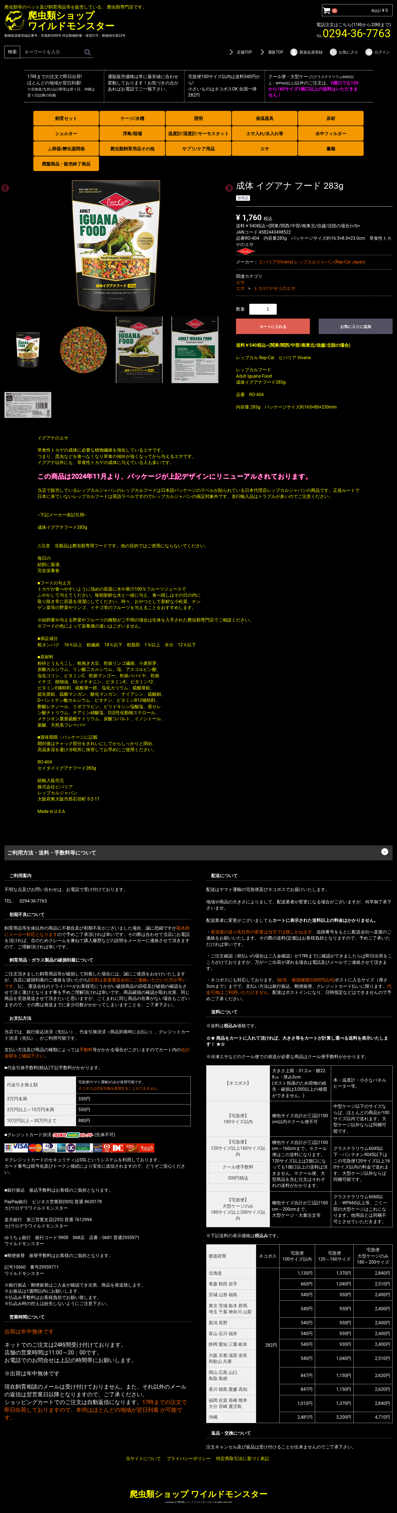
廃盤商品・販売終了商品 (66, 164)
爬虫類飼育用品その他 (132, 148)
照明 (198, 118)
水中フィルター (330, 133)
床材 (330, 118)
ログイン (377, 52)
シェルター (66, 133)
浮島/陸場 (132, 133)
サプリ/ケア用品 (198, 148)
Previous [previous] (3, 187)
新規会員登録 (306, 52)
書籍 (330, 148)
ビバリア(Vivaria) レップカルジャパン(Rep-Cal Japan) (312, 262)
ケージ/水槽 (132, 118)
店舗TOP (239, 52)
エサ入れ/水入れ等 (264, 133)
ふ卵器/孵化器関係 (66, 148)
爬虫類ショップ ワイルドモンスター (198, 1494)
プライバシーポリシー (189, 1458)
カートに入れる (272, 326)
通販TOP (270, 52)
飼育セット (66, 118)
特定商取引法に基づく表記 (242, 1458)
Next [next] (227, 187)
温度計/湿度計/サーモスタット (198, 133)
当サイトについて (143, 1458)
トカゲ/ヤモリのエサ (274, 288)
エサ (264, 148)
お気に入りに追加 (355, 326)
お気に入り (343, 52)
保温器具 (264, 118)
